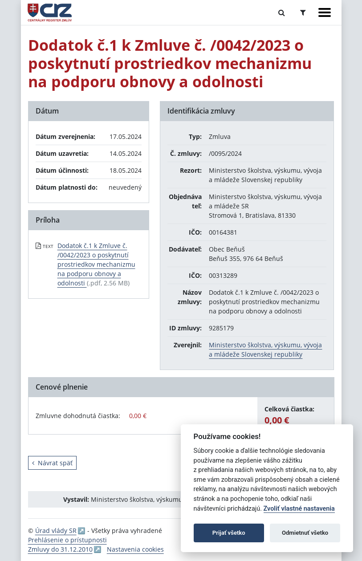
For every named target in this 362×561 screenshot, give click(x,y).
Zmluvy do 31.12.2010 (60, 549)
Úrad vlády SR (56, 530)
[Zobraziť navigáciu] (324, 12)
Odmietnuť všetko (305, 532)
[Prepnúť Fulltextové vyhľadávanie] (282, 12)
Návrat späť (52, 463)
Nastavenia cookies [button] (135, 549)
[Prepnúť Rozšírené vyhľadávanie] (303, 12)
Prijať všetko (228, 532)
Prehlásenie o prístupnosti (67, 540)
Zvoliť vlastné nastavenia (299, 508)
